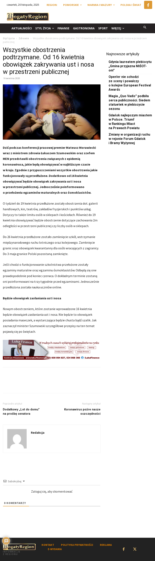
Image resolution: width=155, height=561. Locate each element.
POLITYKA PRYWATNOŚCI (77, 545)
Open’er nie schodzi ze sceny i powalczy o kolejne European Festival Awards (130, 83)
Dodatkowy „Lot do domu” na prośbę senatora (21, 411)
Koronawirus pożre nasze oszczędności (82, 411)
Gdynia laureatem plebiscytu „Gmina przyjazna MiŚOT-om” (130, 66)
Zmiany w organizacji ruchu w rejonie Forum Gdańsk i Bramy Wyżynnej (129, 139)
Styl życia (9, 38)
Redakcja (37, 432)
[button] (145, 27)
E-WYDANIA (55, 549)
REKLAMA (106, 545)
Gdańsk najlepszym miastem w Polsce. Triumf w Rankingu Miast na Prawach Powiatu (130, 121)
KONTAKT (48, 545)
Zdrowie (24, 38)
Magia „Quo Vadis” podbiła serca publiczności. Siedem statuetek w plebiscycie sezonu (129, 102)
